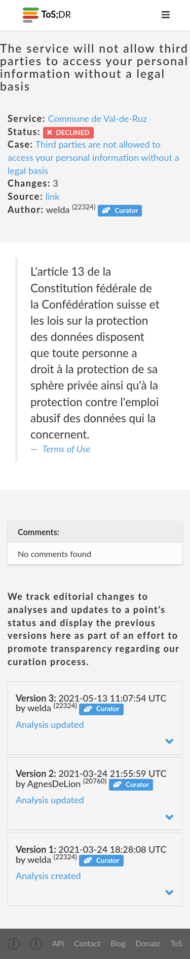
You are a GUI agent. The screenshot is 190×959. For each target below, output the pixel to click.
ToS (176, 943)
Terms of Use (67, 448)
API (58, 943)
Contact (87, 943)
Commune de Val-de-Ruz (97, 118)
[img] (14, 944)
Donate (148, 943)
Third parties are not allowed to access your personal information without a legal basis (93, 157)
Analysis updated (50, 724)
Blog (117, 943)
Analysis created (48, 875)
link (53, 196)
